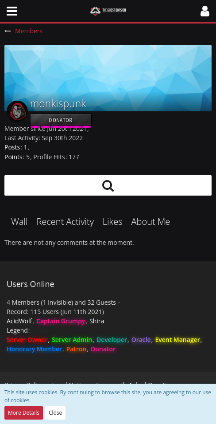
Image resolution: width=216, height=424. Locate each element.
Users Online (30, 284)
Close (55, 412)
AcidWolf (19, 321)
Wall (19, 222)
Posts (12, 147)
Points (13, 157)
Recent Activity (64, 222)
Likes (113, 222)
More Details (23, 412)
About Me (150, 222)
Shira (96, 321)
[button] (11, 11)
